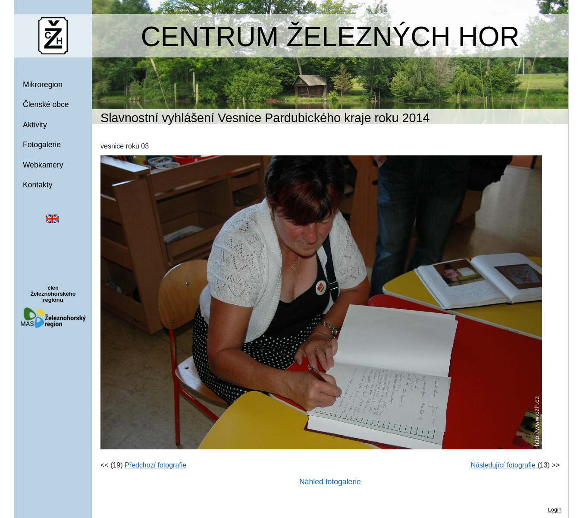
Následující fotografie (503, 465)
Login (554, 509)
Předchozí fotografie (155, 465)
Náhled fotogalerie (330, 481)
